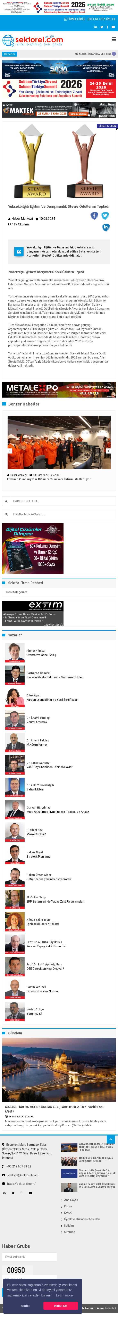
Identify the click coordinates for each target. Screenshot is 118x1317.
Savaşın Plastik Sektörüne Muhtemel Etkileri (55, 677)
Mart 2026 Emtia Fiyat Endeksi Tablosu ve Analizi (58, 811)
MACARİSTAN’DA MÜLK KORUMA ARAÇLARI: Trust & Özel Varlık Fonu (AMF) (54, 1109)
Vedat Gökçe (35, 1009)
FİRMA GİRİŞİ (74, 19)
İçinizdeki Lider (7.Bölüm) (43, 924)
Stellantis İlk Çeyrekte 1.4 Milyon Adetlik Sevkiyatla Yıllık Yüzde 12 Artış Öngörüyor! (97, 1173)
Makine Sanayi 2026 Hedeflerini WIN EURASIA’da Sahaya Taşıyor (97, 1185)
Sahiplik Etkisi (35, 789)
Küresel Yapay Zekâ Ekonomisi (46, 946)
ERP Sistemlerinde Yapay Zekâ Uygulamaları (55, 901)
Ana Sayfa (71, 1200)
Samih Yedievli (36, 987)
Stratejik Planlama (38, 856)
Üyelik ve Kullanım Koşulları (82, 1219)
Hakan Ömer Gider (39, 875)
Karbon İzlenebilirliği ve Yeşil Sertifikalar (52, 699)
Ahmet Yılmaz (36, 650)
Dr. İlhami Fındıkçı (38, 718)
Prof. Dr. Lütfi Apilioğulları (44, 964)
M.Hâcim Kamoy (37, 744)
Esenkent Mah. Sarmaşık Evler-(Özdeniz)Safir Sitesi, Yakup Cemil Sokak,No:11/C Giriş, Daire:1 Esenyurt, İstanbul (27, 1151)
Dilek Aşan (33, 695)
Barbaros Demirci (38, 673)
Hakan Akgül (35, 852)
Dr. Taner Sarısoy (38, 763)
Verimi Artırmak (37, 722)
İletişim (69, 1225)
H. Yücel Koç (35, 830)
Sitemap (69, 1232)
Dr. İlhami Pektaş (38, 740)
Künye (68, 1206)
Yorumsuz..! (34, 1013)
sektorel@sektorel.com (20, 1175)
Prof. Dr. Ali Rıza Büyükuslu (44, 942)
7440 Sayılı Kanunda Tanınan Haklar (50, 767)
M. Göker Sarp (36, 897)
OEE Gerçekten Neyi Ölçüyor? (45, 968)
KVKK (68, 1213)
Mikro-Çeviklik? (36, 834)
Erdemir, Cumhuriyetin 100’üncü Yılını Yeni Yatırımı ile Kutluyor (49, 479)
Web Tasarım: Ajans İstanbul (97, 1308)
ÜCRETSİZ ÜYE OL (102, 19)
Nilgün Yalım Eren (38, 919)
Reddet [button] (24, 1305)
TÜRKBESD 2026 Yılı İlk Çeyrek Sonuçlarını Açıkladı (96, 1159)
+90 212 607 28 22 (16, 1166)
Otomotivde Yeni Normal (42, 991)
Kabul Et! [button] (60, 1305)
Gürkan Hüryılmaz (38, 807)
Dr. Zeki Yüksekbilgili (40, 785)
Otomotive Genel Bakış (41, 655)
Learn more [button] (64, 1295)
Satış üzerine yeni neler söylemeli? (49, 879)
